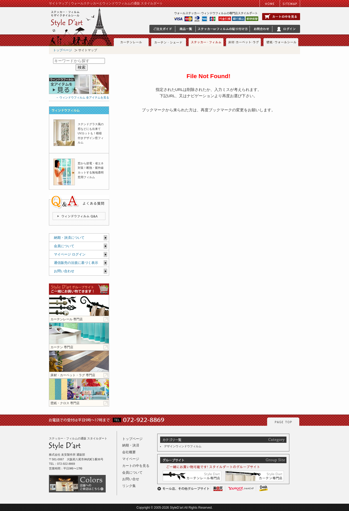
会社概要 (129, 452)
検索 (82, 67)
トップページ (62, 50)
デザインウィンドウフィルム (182, 446)
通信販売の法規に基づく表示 (76, 263)
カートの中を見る (135, 466)
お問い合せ (130, 479)
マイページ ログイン (70, 254)
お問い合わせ (64, 271)
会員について (64, 246)
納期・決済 (130, 445)
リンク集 (129, 486)
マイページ (130, 459)
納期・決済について (69, 238)
